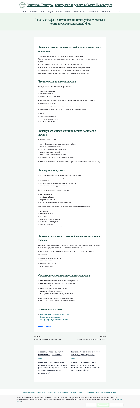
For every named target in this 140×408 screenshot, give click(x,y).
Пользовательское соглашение (74, 392)
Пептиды (105, 11)
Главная (23, 12)
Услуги (50, 12)
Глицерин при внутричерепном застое (54, 320)
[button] (120, 11)
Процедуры (78, 11)
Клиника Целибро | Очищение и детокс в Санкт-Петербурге (69, 5)
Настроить (91, 405)
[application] (82, 11)
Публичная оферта (94, 392)
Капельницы (92, 11)
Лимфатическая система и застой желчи (54, 314)
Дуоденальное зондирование (50, 317)
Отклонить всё (116, 405)
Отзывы (58, 12)
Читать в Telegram (44, 327)
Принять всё (103, 405)
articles (40, 358)
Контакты (33, 12)
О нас (42, 12)
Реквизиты (56, 392)
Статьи (67, 12)
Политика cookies (44, 392)
